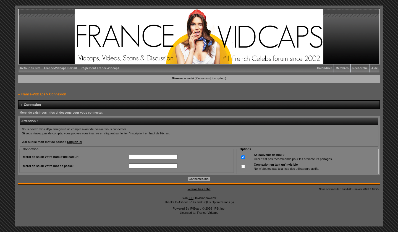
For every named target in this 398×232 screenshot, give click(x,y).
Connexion (203, 78)
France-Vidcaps (33, 94)
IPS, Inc (219, 208)
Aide (374, 68)
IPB (190, 198)
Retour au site (30, 68)
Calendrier (324, 68)
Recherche (360, 68)
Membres (342, 68)
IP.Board (195, 208)
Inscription (218, 78)
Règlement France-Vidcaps (100, 68)
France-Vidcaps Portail (60, 68)
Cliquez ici (74, 142)
